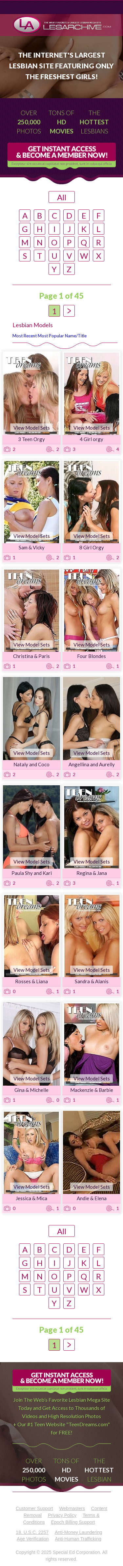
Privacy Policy (62, 1515)
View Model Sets (31, 428)
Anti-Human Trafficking (78, 1538)
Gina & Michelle (31, 1090)
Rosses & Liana (31, 981)
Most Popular (51, 335)
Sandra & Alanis (92, 981)
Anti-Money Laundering (78, 1532)
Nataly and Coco (31, 764)
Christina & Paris (31, 656)
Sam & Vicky (32, 547)
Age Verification (33, 1538)
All (61, 197)
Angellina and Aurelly (92, 764)
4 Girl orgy (91, 439)
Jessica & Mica (31, 1198)
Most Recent (24, 335)
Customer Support (34, 1508)
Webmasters (72, 1508)
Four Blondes (91, 656)
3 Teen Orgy (31, 439)
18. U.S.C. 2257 (32, 1532)
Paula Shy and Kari (31, 873)
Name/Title (76, 335)
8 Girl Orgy (91, 547)
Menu (25, 7)
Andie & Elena (92, 1198)
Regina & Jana (91, 873)
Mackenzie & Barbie (91, 1090)
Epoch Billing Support (73, 1522)
